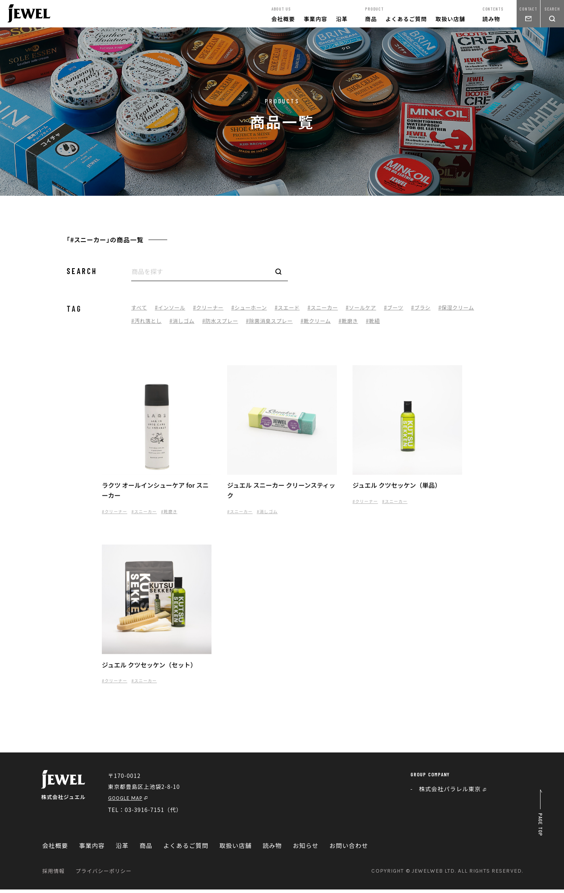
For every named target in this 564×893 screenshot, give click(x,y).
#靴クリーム (372, 325)
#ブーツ (408, 311)
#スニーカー (333, 311)
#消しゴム (230, 325)
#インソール (172, 311)
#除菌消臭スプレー (322, 325)
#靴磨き (406, 325)
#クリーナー (213, 311)
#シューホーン (256, 311)
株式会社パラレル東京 (455, 792)
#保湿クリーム (150, 325)
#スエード (296, 311)
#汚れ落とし (193, 325)
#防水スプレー (271, 325)
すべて (139, 311)
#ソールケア (374, 311)
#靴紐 (432, 325)
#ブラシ (437, 311)
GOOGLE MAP (132, 801)
